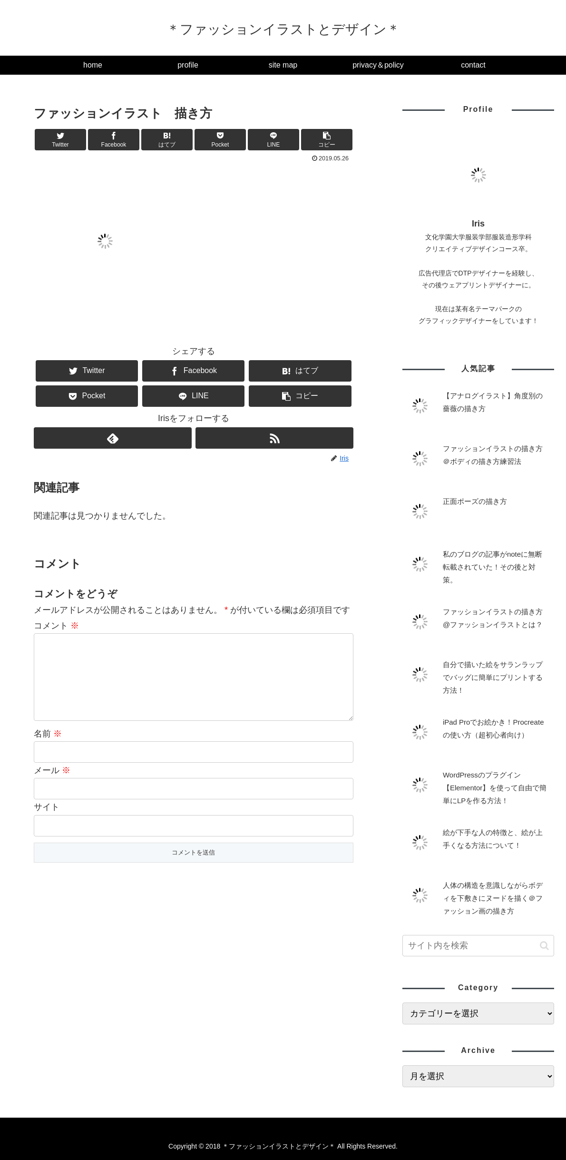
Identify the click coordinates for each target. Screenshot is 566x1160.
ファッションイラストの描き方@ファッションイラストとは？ (493, 618)
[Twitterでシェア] (60, 139)
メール (52, 785)
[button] (326, 139)
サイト (46, 822)
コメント (56, 625)
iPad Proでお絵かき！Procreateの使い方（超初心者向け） (493, 728)
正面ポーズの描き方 (475, 501)
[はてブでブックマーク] (167, 139)
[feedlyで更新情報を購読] (113, 438)
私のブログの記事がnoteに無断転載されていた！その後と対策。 (492, 567)
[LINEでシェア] (273, 139)
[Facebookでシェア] (113, 139)
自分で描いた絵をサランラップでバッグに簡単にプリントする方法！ (493, 677)
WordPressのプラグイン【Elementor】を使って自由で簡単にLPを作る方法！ (494, 788)
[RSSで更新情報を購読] (274, 438)
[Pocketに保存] (220, 139)
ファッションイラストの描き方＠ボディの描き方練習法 (493, 454)
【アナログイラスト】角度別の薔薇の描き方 (493, 402)
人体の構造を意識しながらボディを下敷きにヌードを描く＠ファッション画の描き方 (493, 898)
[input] (478, 945)
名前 (48, 749)
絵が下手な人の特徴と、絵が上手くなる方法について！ (493, 838)
